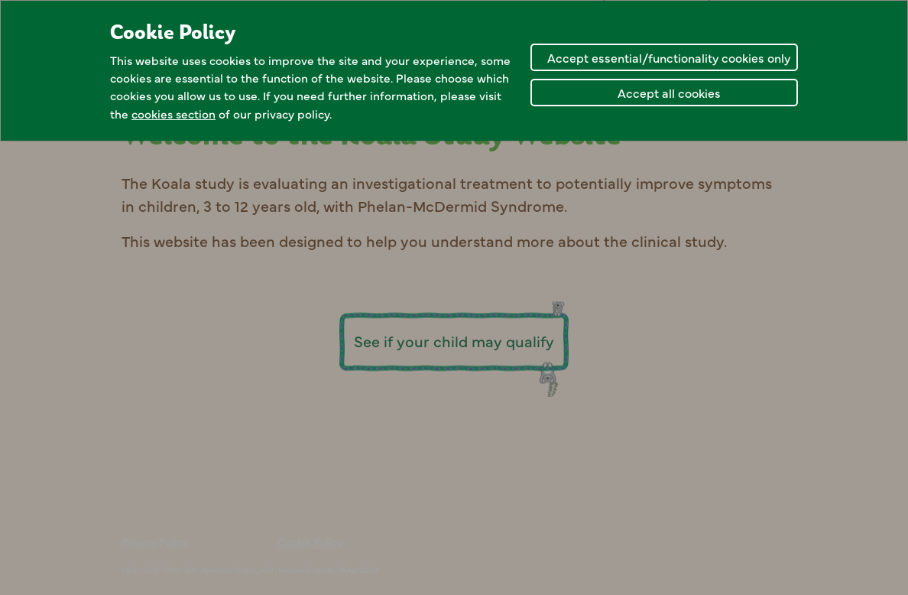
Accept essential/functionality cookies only (668, 57)
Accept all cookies (669, 92)
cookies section (173, 114)
